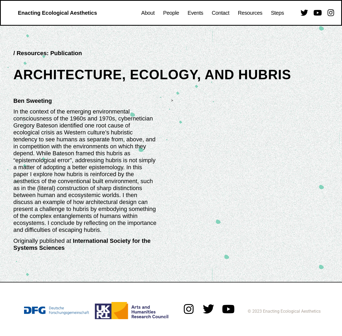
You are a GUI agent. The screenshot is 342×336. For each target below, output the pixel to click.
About (148, 13)
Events (195, 13)
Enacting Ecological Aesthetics (57, 13)
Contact (221, 13)
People (171, 13)
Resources (250, 13)
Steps (277, 13)
